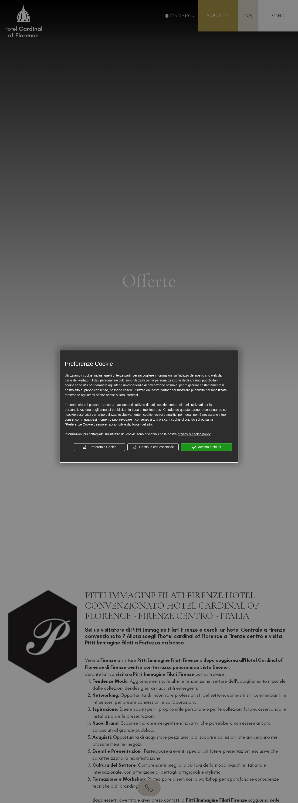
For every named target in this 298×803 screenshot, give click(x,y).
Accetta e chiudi (206, 447)
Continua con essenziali (153, 447)
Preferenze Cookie (99, 447)
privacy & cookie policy (194, 434)
